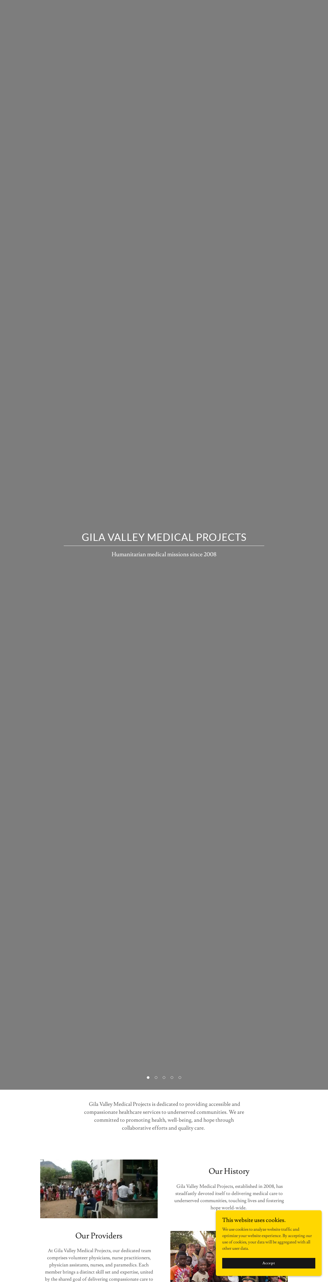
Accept (268, 1263)
